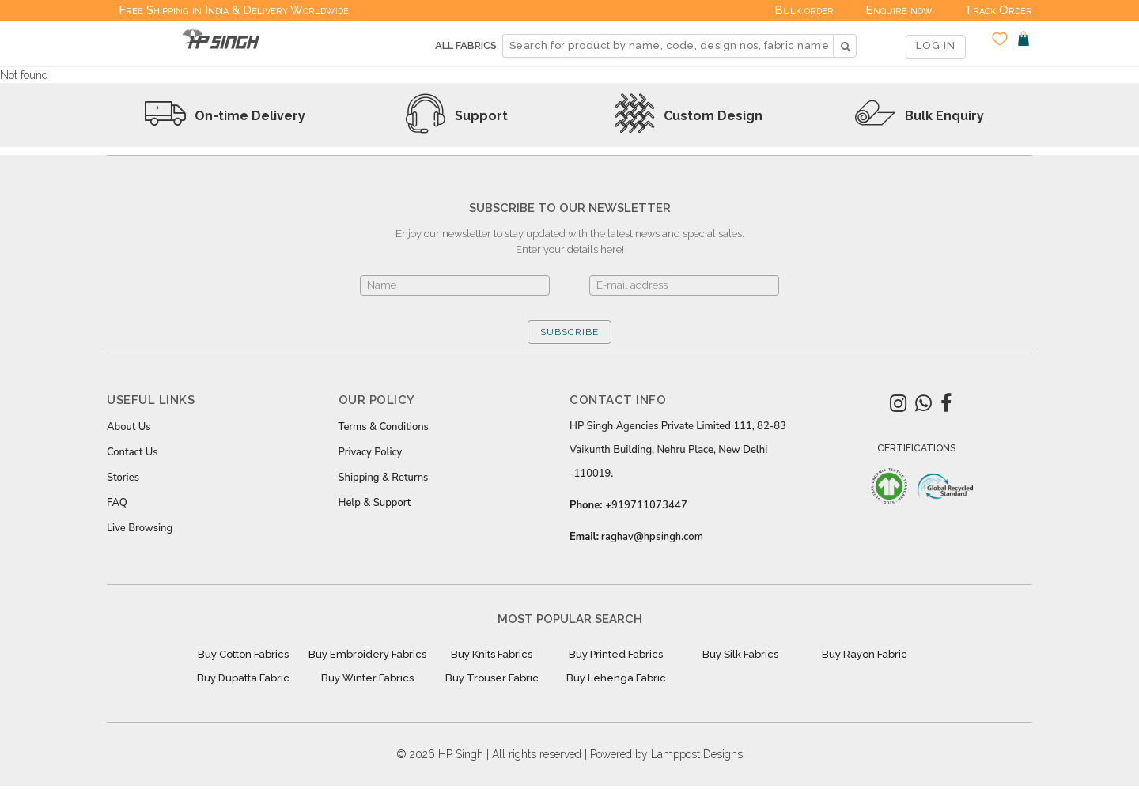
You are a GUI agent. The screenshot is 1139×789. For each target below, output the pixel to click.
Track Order (998, 10)
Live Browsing (139, 528)
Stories (123, 477)
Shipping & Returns (384, 477)
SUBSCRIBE (569, 332)
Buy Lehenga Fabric (616, 678)
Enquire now (899, 10)
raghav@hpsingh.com (652, 537)
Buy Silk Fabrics (740, 654)
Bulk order (804, 10)
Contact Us (132, 452)
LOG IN (935, 45)
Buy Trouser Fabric (492, 678)
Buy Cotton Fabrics (243, 654)
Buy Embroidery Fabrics (367, 654)
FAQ (117, 503)
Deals (727, 10)
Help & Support (375, 503)
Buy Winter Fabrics (367, 678)
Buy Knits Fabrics (491, 654)
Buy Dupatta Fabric (243, 678)
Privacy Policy (371, 452)
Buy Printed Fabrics (616, 654)
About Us (129, 427)
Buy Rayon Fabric (864, 654)
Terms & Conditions (384, 427)
